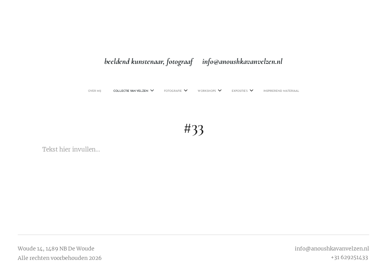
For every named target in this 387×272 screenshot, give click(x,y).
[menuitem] (159, 91)
